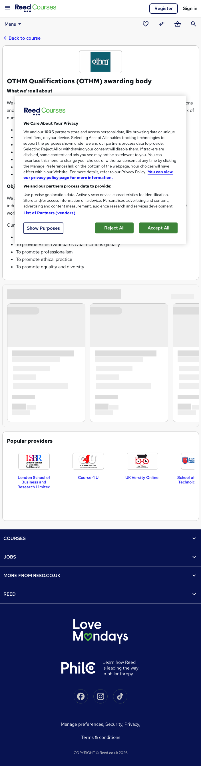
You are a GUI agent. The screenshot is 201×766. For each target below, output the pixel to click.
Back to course (22, 38)
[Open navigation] (7, 8)
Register (163, 8)
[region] (100, 170)
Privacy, (132, 724)
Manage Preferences (82, 724)
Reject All (114, 228)
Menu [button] (14, 24)
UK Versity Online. (142, 477)
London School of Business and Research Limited (34, 482)
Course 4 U (88, 477)
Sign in (190, 8)
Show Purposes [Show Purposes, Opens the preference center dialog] (43, 228)
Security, (114, 724)
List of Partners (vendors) (49, 212)
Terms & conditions (100, 737)
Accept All (158, 228)
